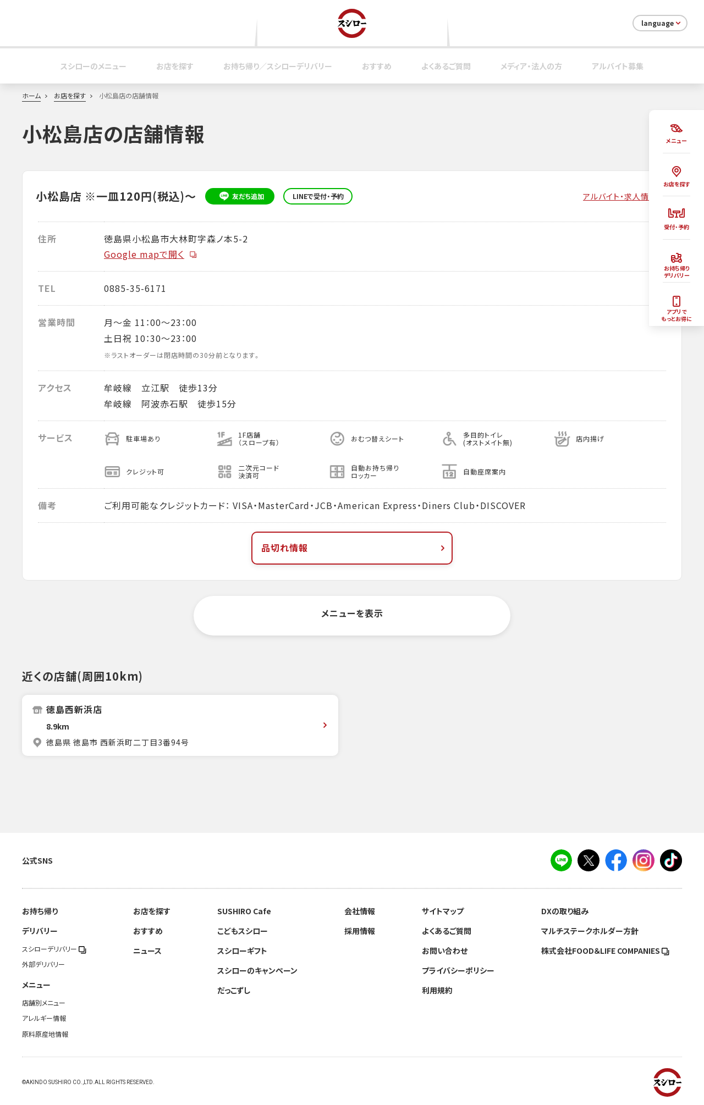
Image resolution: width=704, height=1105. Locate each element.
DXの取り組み (564, 910)
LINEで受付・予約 (318, 196)
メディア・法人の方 (531, 66)
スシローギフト (242, 950)
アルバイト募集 (618, 66)
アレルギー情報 (44, 1018)
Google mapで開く (150, 254)
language (662, 23)
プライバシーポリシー (458, 970)
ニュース (147, 950)
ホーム (31, 96)
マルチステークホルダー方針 (590, 930)
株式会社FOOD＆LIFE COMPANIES (605, 950)
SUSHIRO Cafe (244, 910)
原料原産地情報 (45, 1034)
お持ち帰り (40, 910)
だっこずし (233, 990)
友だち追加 (240, 196)
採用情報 (359, 930)
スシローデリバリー (54, 949)
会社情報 (359, 910)
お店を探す (175, 66)
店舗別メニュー (43, 1003)
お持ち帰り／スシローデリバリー (277, 66)
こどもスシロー (242, 930)
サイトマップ (443, 910)
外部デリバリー (43, 964)
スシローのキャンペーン (257, 970)
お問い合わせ (445, 950)
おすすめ (377, 66)
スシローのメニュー (94, 66)
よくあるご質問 (446, 66)
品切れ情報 (354, 547)
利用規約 (437, 990)
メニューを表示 (352, 613)
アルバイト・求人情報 (620, 196)
